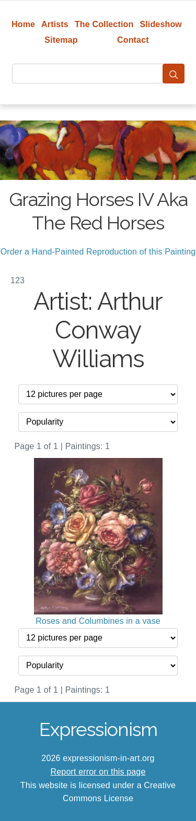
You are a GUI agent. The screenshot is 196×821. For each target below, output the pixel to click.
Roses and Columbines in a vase (98, 621)
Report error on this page (98, 771)
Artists (54, 24)
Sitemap (60, 39)
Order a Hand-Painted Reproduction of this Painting (98, 251)
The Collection (104, 24)
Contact (133, 39)
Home (23, 24)
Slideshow (161, 24)
